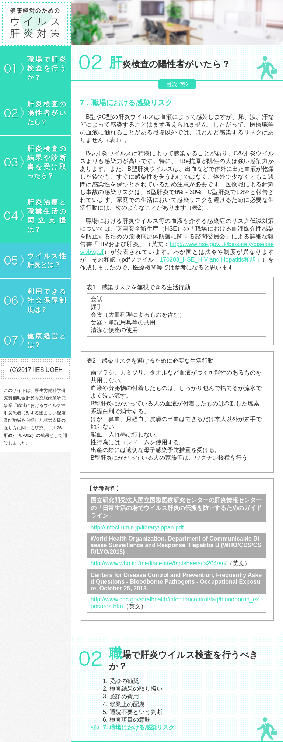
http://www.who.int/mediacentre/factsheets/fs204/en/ (159, 563)
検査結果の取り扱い (136, 689)
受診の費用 (124, 696)
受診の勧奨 (124, 681)
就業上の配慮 (127, 704)
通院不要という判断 (136, 712)
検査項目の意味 (130, 720)
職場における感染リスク (141, 727)
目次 (172, 84)
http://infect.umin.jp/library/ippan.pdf (137, 527)
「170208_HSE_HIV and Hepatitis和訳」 (208, 259)
